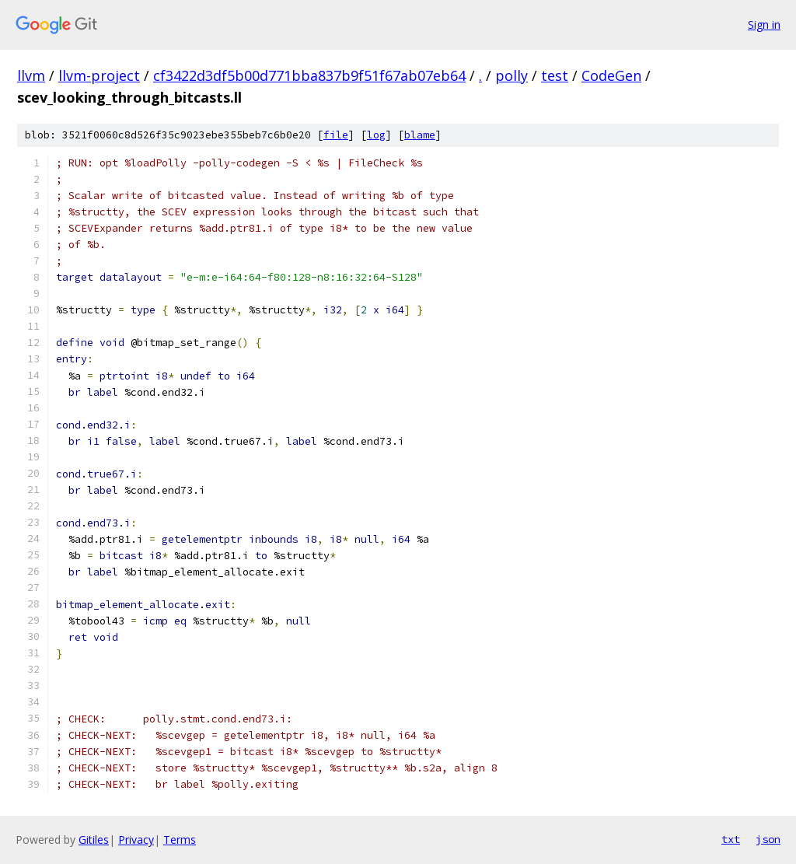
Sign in (764, 24)
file (335, 135)
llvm (31, 75)
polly (511, 75)
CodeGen (611, 75)
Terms (179, 839)
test (554, 75)
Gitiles (94, 839)
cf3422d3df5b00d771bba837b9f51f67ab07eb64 (309, 75)
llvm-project (99, 75)
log (376, 135)
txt (730, 839)
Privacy (136, 839)
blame (419, 135)
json (768, 839)
